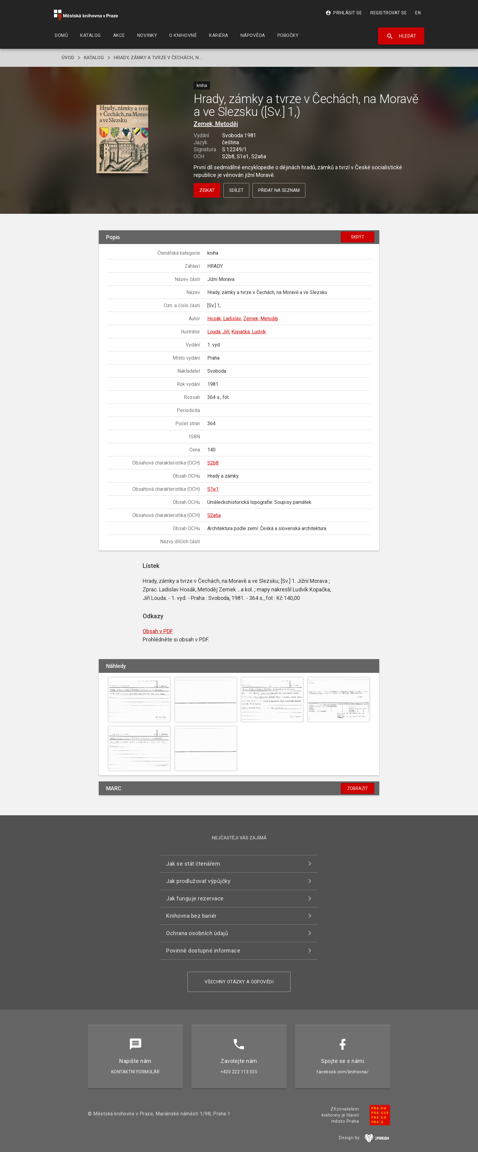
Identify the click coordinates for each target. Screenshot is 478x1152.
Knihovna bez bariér (191, 916)
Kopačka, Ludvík (248, 332)
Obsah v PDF (158, 631)
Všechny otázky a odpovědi (239, 982)
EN (418, 12)
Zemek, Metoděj (216, 123)
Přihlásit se (344, 13)
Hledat (401, 36)
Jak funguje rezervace (195, 898)
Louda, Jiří (218, 332)
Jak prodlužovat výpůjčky (198, 881)
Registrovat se (388, 12)
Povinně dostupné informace (203, 950)
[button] (122, 139)
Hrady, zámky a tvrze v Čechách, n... (158, 57)
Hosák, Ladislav (224, 318)
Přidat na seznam (279, 190)
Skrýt (357, 237)
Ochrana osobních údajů (197, 933)
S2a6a (214, 515)
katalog (94, 57)
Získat (207, 190)
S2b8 (213, 463)
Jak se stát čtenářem (193, 863)
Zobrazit (357, 788)
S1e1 (213, 489)
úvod (68, 57)
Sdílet (236, 190)
